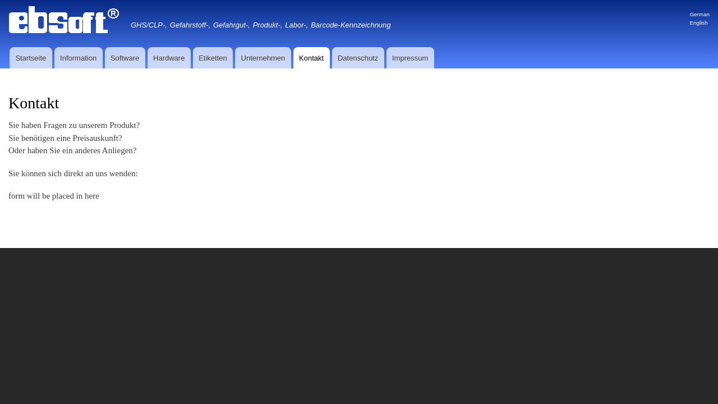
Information (78, 58)
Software (125, 58)
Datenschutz (358, 58)
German (699, 14)
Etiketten (213, 58)
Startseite (30, 58)
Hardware (169, 58)
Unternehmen (263, 58)
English (698, 23)
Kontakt (311, 58)
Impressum (410, 58)
